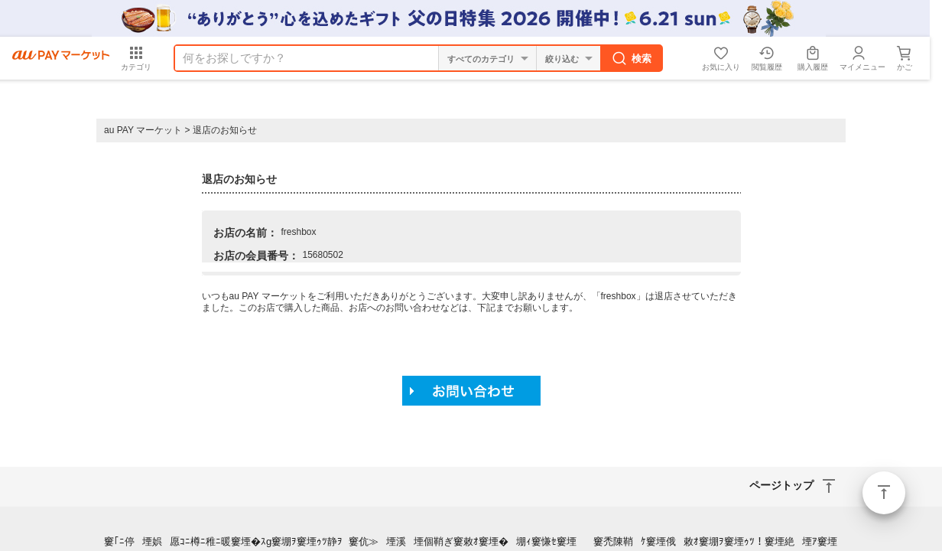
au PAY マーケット (143, 130)
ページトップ (883, 492)
